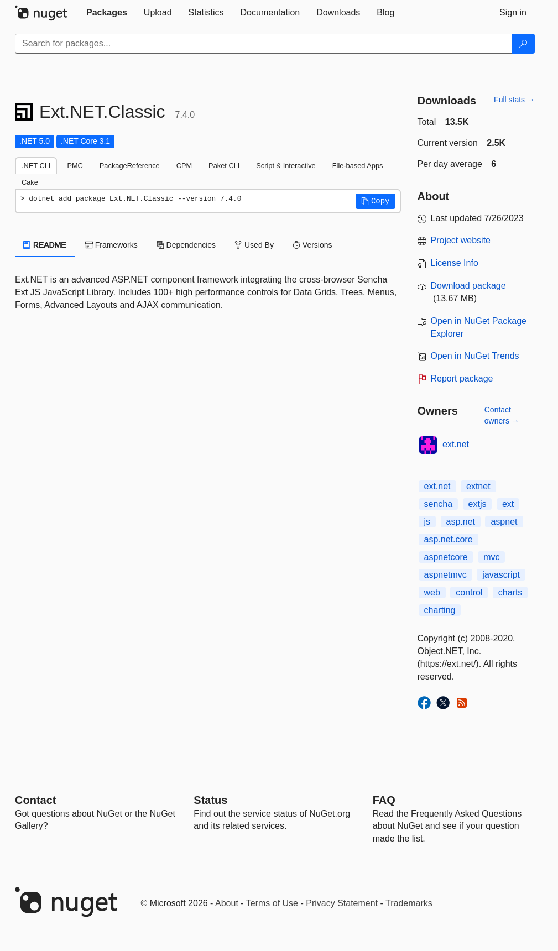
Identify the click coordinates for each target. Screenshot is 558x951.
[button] (375, 201)
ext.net (455, 444)
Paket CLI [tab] (223, 165)
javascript (501, 574)
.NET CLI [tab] (36, 165)
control (469, 592)
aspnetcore (446, 557)
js (427, 521)
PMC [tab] (74, 165)
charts (510, 592)
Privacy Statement (342, 903)
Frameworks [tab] (111, 244)
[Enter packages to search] (263, 44)
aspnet (504, 521)
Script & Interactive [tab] (285, 165)
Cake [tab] (30, 182)
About (226, 903)
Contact (35, 800)
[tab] (106, 13)
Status (210, 800)
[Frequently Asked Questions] (384, 800)
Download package (468, 285)
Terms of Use (272, 903)
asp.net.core (448, 539)
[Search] (523, 44)
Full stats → (514, 99)
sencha (438, 504)
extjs (477, 504)
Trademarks (408, 903)
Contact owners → (501, 415)
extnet (478, 486)
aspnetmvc (445, 574)
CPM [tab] (184, 165)
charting (440, 610)
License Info (454, 263)
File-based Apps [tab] (357, 165)
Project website (461, 240)
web (432, 592)
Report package (462, 378)
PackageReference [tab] (130, 165)
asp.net (460, 521)
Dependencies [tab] (186, 244)
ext (508, 504)
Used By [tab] (254, 244)
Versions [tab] (312, 244)
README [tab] (44, 244)
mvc (491, 557)
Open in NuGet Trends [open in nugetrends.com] (475, 355)
